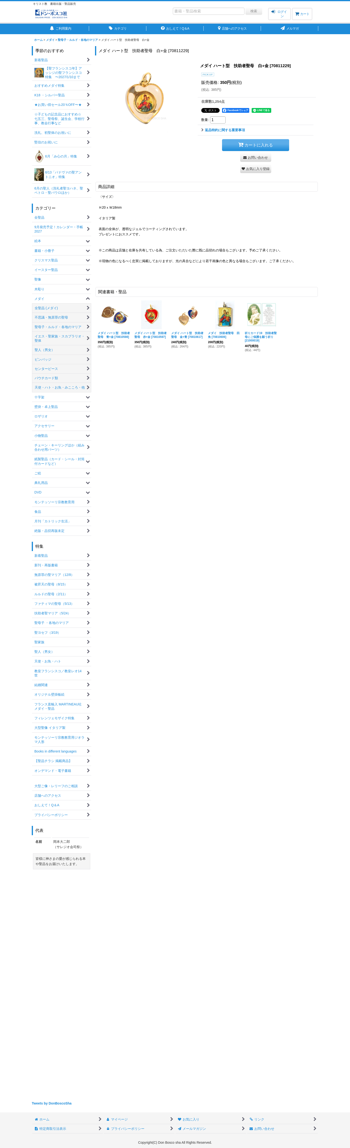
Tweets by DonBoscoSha (52, 1103)
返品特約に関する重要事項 (223, 130)
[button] (255, 169)
